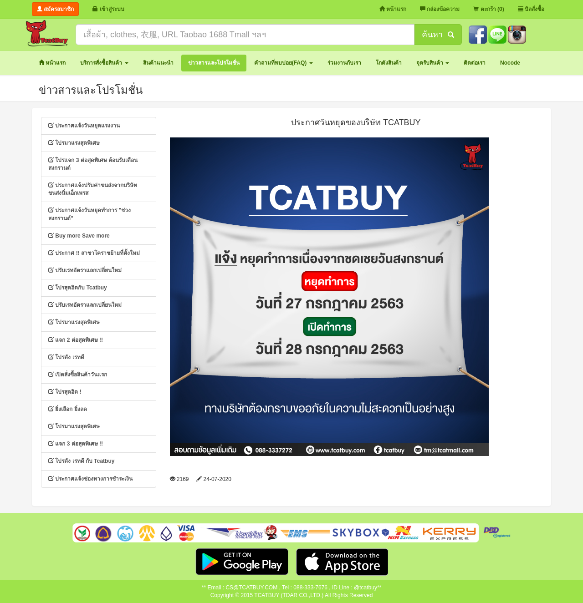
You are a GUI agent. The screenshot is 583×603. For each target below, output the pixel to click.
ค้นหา (438, 34)
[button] (104, 63)
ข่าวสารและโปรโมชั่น (91, 90)
